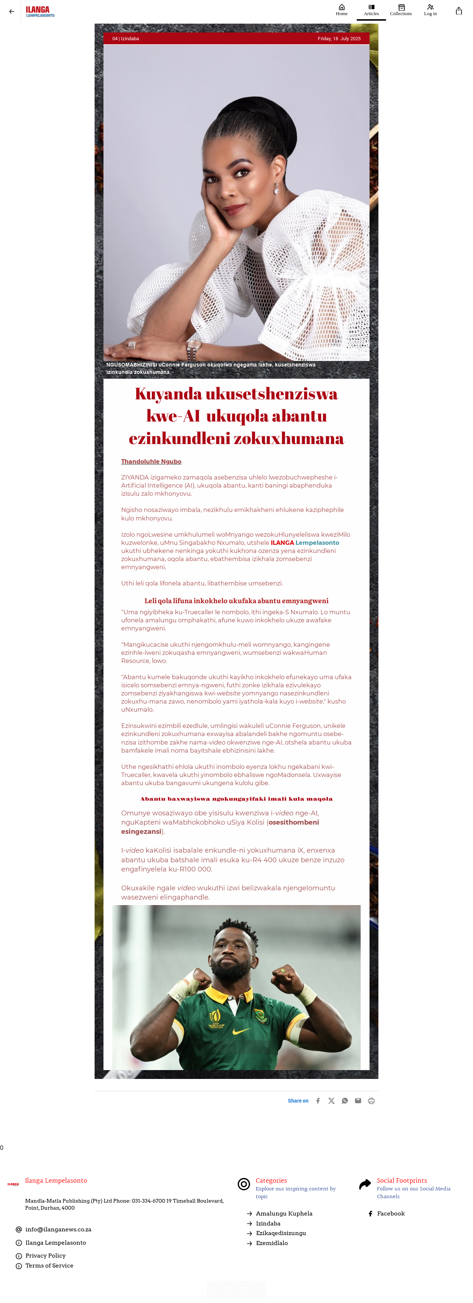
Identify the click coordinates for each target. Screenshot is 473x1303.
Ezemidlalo (267, 1243)
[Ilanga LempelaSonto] (174, 12)
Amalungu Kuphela (279, 1213)
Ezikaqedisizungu (276, 1233)
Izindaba (263, 1223)
